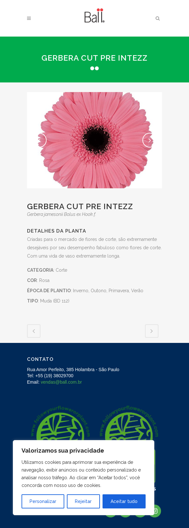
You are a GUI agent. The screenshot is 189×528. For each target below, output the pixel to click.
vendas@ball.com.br (61, 382)
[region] (83, 477)
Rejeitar (83, 501)
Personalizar (43, 501)
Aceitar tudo (124, 501)
